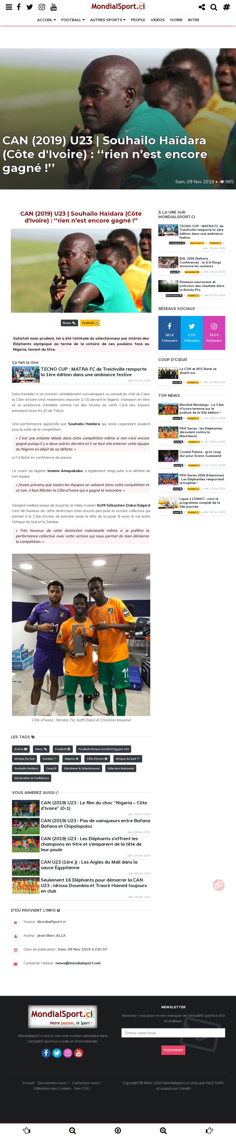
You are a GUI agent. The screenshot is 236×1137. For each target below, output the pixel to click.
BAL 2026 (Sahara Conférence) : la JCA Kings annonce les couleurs (200, 262)
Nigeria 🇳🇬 (72, 758)
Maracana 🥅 (197, 243)
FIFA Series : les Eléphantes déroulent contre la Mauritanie (201, 432)
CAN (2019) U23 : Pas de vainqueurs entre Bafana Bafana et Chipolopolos (95, 823)
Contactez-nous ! (86, 1082)
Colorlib (184, 1088)
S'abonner (173, 1050)
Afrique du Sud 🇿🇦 (128, 758)
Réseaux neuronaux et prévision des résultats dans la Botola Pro (202, 286)
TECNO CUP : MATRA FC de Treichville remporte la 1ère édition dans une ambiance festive (94, 371)
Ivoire (176, 19)
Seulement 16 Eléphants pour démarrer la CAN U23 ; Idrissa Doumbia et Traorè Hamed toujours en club (94, 885)
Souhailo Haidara (26, 768)
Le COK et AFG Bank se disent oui (198, 371)
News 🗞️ (69, 323)
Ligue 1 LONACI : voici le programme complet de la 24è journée (200, 503)
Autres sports (106, 19)
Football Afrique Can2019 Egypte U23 (103, 749)
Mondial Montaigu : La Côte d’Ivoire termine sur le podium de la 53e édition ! (202, 409)
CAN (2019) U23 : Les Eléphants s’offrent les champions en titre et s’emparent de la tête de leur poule (91, 844)
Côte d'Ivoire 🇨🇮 (97, 758)
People (138, 19)
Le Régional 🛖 (177, 243)
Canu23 (51, 768)
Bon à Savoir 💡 (174, 295)
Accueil (45, 19)
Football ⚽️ (90, 323)
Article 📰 (20, 749)
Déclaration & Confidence (31, 778)
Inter (193, 19)
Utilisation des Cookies (52, 1088)
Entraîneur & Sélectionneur (82, 768)
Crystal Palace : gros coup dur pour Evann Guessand (200, 454)
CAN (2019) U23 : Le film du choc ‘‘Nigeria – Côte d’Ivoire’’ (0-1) (94, 805)
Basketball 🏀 (192, 272)
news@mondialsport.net (78, 963)
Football (71, 19)
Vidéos (158, 19)
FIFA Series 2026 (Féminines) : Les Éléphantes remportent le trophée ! (202, 479)
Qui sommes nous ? (53, 1082)
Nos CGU (82, 1088)
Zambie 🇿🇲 (49, 758)
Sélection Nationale (121, 768)
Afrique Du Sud (24, 758)
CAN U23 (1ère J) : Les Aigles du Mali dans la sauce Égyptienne (89, 864)
